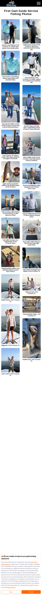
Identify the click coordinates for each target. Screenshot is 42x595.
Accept (31, 592)
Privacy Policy (11, 587)
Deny (11, 592)
